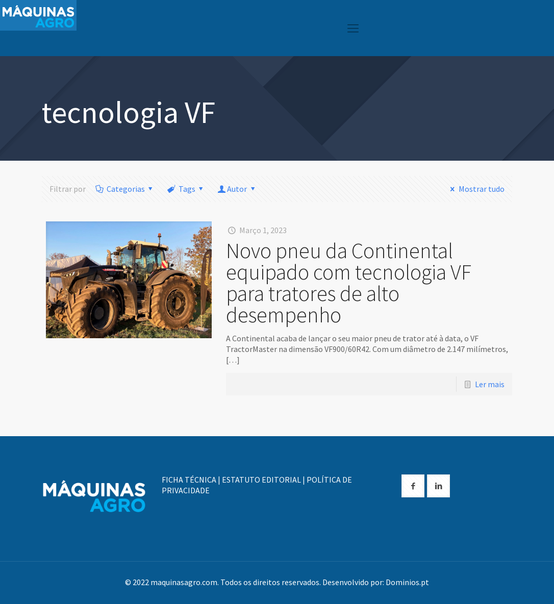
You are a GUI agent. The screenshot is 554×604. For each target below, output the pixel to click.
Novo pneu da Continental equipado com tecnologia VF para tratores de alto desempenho (348, 282)
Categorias (124, 189)
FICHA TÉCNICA (189, 479)
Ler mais (490, 384)
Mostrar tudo (475, 189)
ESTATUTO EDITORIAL (261, 479)
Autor (237, 189)
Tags (186, 189)
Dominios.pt (407, 582)
